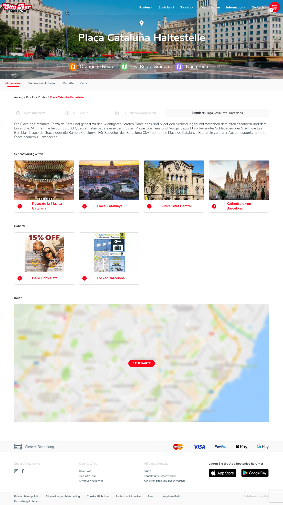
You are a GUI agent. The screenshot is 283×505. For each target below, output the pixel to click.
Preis (151, 496)
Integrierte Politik (171, 496)
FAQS (147, 471)
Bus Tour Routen (36, 97)
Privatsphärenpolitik (26, 496)
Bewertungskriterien (26, 501)
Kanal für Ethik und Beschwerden (164, 481)
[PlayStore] (255, 473)
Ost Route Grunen (144, 67)
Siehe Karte (142, 363)
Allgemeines (13, 83)
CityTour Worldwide (91, 481)
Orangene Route (91, 67)
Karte (83, 83)
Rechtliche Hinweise (128, 496)
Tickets (185, 7)
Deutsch (258, 7)
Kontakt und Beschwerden (160, 476)
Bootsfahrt (166, 7)
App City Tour (87, 476)
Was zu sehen (210, 7)
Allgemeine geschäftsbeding (62, 496)
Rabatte (68, 83)
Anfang (18, 97)
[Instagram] (16, 471)
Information (234, 7)
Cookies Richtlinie (97, 496)
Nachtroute (192, 67)
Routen (144, 7)
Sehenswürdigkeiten (42, 83)
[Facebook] (22, 471)
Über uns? (85, 471)
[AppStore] (222, 473)
